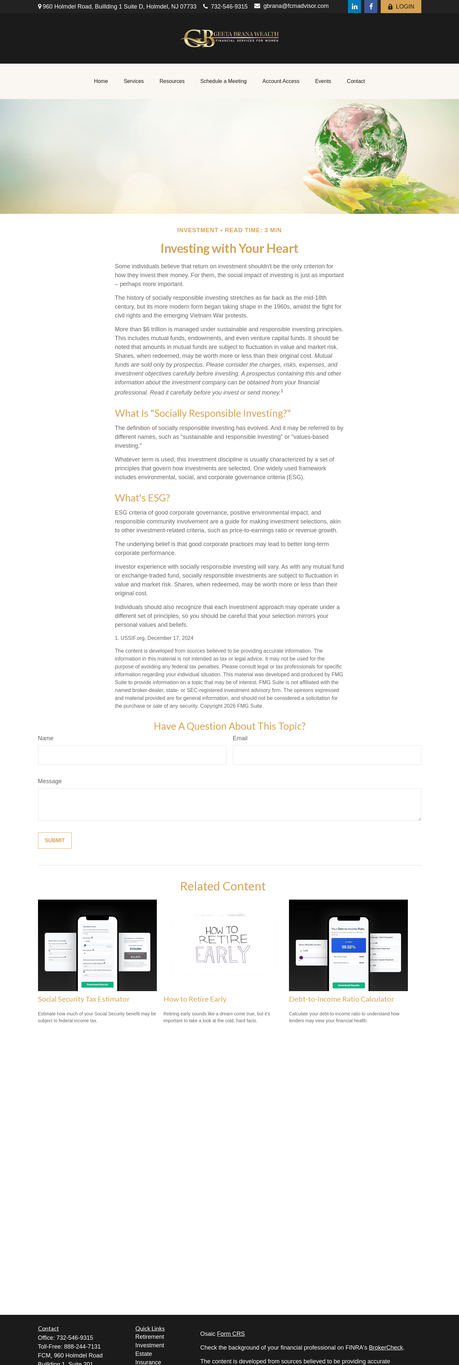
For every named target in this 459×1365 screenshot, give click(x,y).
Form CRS (231, 1334)
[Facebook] (370, 6)
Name (46, 738)
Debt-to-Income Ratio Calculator (341, 998)
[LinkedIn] (354, 6)
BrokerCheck (386, 1347)
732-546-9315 (225, 6)
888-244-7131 (82, 1346)
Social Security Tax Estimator (84, 998)
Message (50, 781)
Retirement (149, 1337)
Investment (149, 1345)
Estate (143, 1354)
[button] (101, 81)
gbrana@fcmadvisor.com (291, 6)
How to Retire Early (194, 998)
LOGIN (401, 6)
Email (240, 738)
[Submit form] (55, 840)
